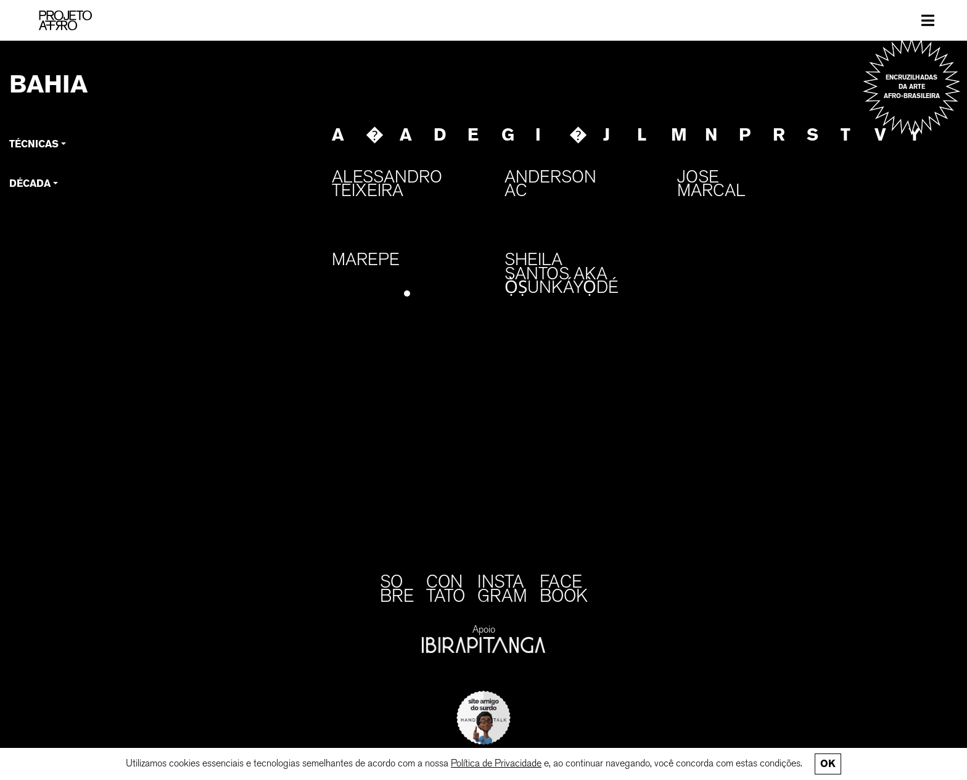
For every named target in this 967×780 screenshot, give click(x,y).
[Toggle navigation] (927, 20)
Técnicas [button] (34, 144)
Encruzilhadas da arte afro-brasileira (912, 86)
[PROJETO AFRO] (65, 20)
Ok (827, 764)
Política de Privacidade (496, 763)
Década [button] (30, 183)
